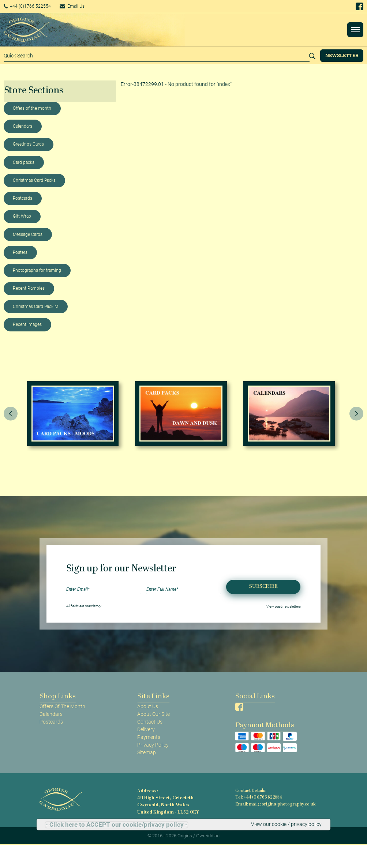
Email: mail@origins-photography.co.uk (273, 803)
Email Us (82, 6)
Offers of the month (32, 108)
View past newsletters (283, 606)
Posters (20, 252)
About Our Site (153, 714)
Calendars (22, 126)
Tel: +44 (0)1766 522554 (258, 797)
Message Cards (27, 234)
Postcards (22, 198)
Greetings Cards (28, 144)
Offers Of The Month (62, 706)
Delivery (146, 729)
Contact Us (149, 722)
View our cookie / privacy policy (286, 824)
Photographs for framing (37, 270)
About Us (147, 706)
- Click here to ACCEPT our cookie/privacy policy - (116, 825)
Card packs (23, 162)
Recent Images (27, 324)
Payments (148, 737)
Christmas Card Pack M (35, 306)
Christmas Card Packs (34, 180)
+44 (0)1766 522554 (31, 6)
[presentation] (11, 414)
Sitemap (146, 752)
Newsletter (342, 55)
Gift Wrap (22, 216)
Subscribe (263, 586)
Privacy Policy (153, 745)
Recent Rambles (29, 288)
